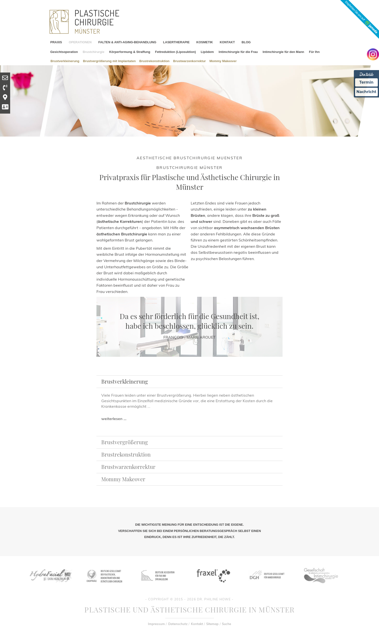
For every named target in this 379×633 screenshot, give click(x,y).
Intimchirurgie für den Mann (283, 52)
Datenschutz (178, 624)
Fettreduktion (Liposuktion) (175, 52)
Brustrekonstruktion (154, 61)
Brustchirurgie (93, 52)
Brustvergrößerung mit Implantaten (109, 61)
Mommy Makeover (223, 61)
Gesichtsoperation (64, 52)
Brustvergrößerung (124, 442)
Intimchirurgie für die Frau (238, 52)
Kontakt (197, 624)
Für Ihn (314, 52)
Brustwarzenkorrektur (189, 61)
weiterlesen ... (113, 418)
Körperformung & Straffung (129, 52)
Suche (226, 624)
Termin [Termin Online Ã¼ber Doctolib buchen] (366, 82)
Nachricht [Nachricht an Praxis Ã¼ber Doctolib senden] (366, 91)
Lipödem (207, 52)
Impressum (156, 624)
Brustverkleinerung (65, 61)
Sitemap (212, 624)
